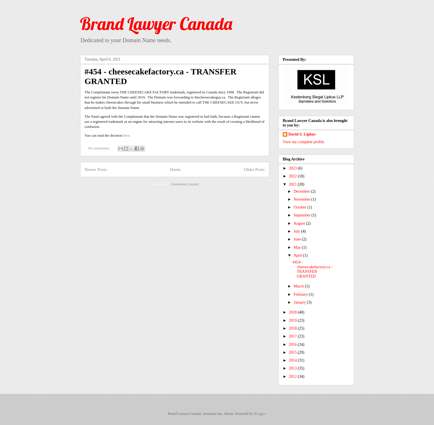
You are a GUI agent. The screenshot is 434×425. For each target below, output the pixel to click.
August (300, 223)
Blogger (259, 413)
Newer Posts (96, 169)
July (297, 231)
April (298, 255)
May (298, 247)
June (298, 239)
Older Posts (254, 169)
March (299, 286)
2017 (293, 336)
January (300, 302)
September (302, 215)
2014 (293, 360)
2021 (293, 184)
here (126, 135)
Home (175, 169)
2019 (293, 320)
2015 (293, 352)
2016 (293, 344)
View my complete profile (303, 142)
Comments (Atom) (184, 184)
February (301, 294)
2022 (293, 176)
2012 (293, 376)
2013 (293, 368)
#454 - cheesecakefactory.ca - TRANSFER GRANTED (312, 269)
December (302, 191)
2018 (293, 328)
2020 (293, 312)
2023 (293, 168)
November (302, 199)
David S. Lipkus (302, 134)
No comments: (99, 148)
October (300, 207)
